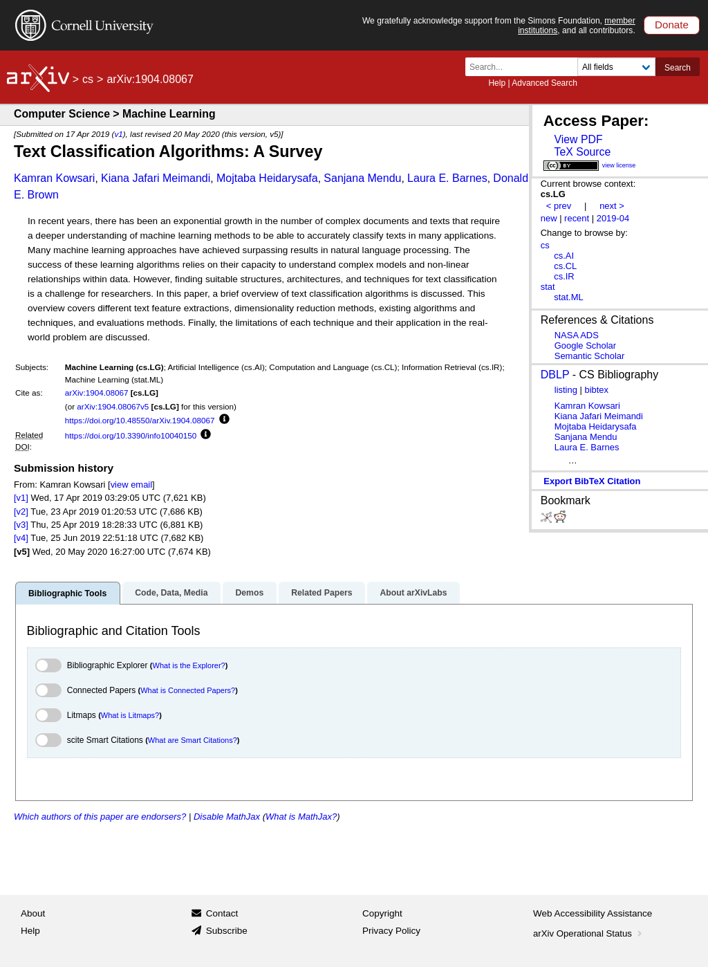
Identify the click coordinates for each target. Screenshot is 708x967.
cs (87, 79)
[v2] (21, 511)
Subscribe (227, 930)
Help (496, 83)
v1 (118, 133)
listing (566, 390)
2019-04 (613, 218)
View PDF (578, 139)
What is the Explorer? (189, 665)
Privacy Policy (391, 930)
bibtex (596, 390)
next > (611, 206)
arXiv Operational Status (588, 933)
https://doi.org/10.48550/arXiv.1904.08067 (140, 420)
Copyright (382, 913)
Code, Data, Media (171, 593)
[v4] (21, 538)
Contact (222, 913)
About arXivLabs (413, 593)
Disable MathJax (227, 816)
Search (677, 68)
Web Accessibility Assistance (592, 913)
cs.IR (564, 276)
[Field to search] (616, 66)
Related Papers (321, 593)
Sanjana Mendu (362, 178)
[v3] (21, 524)
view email (131, 484)
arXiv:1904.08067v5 (113, 406)
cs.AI (564, 255)
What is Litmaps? (130, 715)
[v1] (21, 497)
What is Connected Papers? (187, 690)
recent (576, 218)
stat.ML (568, 297)
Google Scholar (585, 345)
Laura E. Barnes (447, 178)
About (33, 913)
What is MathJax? (301, 816)
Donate (672, 24)
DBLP (555, 374)
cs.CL (565, 266)
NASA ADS (577, 335)
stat (548, 287)
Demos (249, 593)
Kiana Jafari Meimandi (155, 178)
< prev (558, 206)
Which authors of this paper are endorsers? (100, 816)
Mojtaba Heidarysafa (267, 178)
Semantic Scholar (590, 356)
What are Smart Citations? (192, 740)
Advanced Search (544, 83)
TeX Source (582, 152)
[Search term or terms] (525, 66)
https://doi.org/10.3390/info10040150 (130, 435)
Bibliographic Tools (67, 593)
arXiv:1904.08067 (97, 392)
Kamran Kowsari (54, 178)
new (549, 218)
